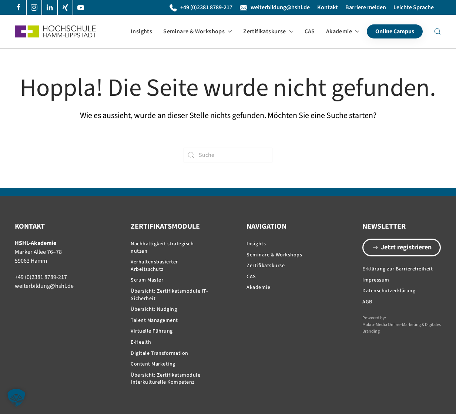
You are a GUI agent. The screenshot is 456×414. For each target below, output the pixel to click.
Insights (141, 31)
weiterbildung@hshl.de (275, 7)
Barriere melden (365, 7)
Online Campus (394, 31)
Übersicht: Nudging (154, 309)
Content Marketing (153, 364)
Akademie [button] (342, 31)
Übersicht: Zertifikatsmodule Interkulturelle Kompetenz (165, 378)
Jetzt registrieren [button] (402, 247)
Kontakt (327, 7)
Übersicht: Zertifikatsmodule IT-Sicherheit (169, 294)
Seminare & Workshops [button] (197, 31)
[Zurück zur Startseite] (55, 31)
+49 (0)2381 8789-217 (201, 7)
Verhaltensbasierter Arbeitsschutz (154, 265)
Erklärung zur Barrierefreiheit (397, 269)
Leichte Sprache (413, 7)
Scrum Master (147, 280)
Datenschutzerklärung (388, 290)
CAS (310, 31)
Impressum (375, 280)
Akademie (258, 287)
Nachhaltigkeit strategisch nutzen (162, 247)
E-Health (141, 342)
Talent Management (154, 320)
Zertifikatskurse (266, 265)
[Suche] (228, 155)
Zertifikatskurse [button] (268, 31)
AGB (367, 302)
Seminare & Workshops (274, 255)
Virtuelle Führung (152, 331)
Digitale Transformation (159, 353)
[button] (437, 31)
